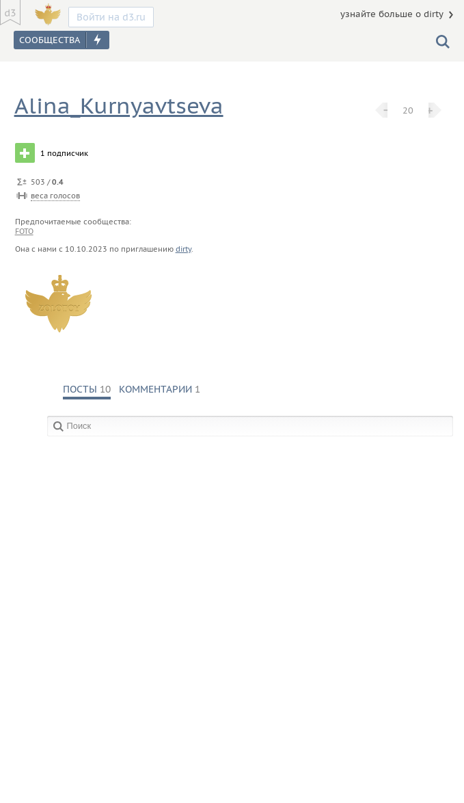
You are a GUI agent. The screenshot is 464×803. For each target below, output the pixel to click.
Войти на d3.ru (111, 17)
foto (24, 231)
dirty (183, 249)
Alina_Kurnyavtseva (118, 106)
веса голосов (55, 195)
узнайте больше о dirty (391, 14)
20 (407, 110)
